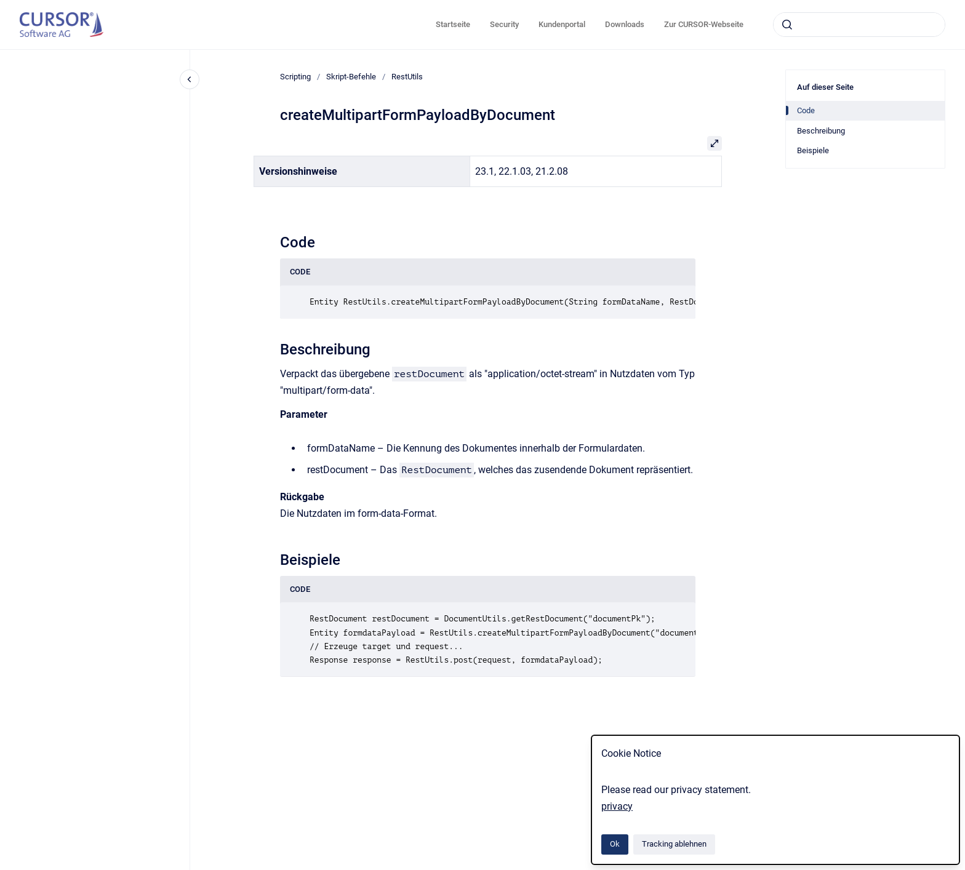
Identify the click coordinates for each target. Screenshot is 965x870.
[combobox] (859, 24)
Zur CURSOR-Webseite (703, 24)
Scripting (295, 76)
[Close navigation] (189, 79)
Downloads (624, 24)
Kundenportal (562, 24)
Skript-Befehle (351, 76)
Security (504, 24)
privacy (617, 806)
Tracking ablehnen (674, 843)
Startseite (453, 24)
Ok (615, 843)
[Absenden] (787, 24)
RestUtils (407, 76)
